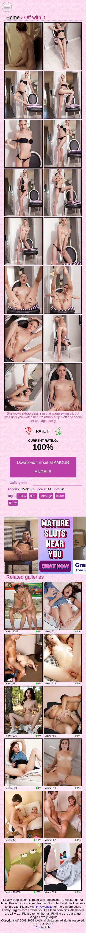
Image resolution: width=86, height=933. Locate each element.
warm (60, 496)
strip (33, 496)
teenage (46, 496)
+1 (58, 431)
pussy (22, 496)
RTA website (44, 906)
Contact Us (43, 927)
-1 (28, 431)
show (13, 503)
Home (13, 17)
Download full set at (43, 467)
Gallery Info (18, 483)
